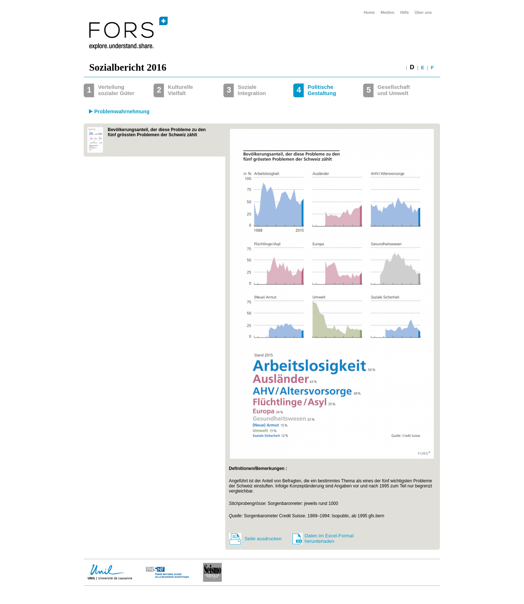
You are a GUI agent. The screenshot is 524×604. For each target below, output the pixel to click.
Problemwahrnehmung (122, 111)
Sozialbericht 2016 (127, 67)
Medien (387, 12)
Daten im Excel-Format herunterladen (329, 538)
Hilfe (404, 12)
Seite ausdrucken (263, 538)
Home (369, 12)
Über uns (423, 12)
